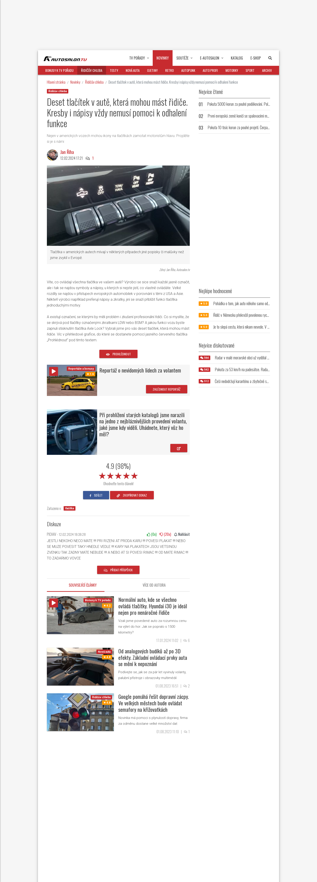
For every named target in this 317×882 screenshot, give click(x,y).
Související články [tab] (83, 585)
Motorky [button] (231, 70)
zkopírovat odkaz (132, 495)
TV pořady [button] (139, 58)
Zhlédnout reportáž (167, 389)
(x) (151, 534)
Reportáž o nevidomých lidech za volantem (140, 370)
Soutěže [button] (184, 58)
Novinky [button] (162, 58)
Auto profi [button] (210, 70)
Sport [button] (250, 70)
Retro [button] (169, 70)
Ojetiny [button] (152, 70)
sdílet (96, 495)
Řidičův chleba (94, 82)
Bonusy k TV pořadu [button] (59, 70)
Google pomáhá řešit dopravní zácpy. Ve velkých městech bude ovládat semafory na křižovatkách (153, 702)
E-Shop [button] (255, 58)
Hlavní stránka (56, 82)
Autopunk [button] (188, 70)
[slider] (118, 474)
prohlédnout (118, 354)
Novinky (75, 82)
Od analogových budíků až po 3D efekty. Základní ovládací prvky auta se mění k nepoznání (152, 657)
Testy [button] (114, 70)
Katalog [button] (237, 58)
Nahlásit (182, 534)
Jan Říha (67, 152)
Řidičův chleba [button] (91, 70)
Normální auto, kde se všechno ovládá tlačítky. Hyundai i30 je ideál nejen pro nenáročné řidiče (152, 605)
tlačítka (69, 508)
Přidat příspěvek (118, 569)
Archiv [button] (267, 70)
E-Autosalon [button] (211, 58)
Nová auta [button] (133, 70)
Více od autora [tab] (154, 585)
